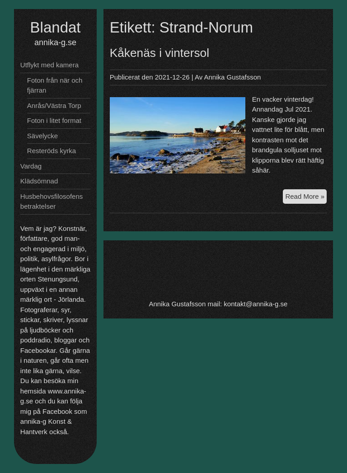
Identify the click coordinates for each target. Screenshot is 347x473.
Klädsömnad (39, 181)
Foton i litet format (54, 120)
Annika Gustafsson (232, 77)
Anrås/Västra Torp (54, 105)
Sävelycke (42, 136)
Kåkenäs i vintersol (159, 53)
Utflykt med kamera (49, 65)
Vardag (31, 166)
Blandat (55, 27)
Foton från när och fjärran (55, 85)
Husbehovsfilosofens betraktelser (51, 201)
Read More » (306, 197)
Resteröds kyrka (51, 151)
